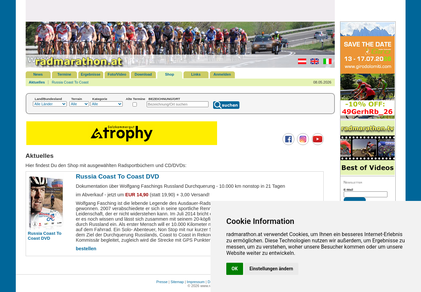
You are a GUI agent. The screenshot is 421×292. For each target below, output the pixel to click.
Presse (161, 282)
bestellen (86, 248)
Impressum (196, 282)
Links (196, 74)
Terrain (76, 99)
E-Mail (348, 189)
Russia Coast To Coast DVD (45, 236)
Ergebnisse (90, 74)
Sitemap (177, 282)
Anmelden (222, 74)
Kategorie (100, 99)
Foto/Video (117, 74)
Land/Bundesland (48, 99)
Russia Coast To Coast (70, 82)
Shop (169, 74)
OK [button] (235, 268)
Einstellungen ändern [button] (271, 268)
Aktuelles (37, 82)
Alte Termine (135, 99)
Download (143, 74)
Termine (64, 74)
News (38, 74)
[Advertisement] (180, 10)
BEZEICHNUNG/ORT (164, 99)
